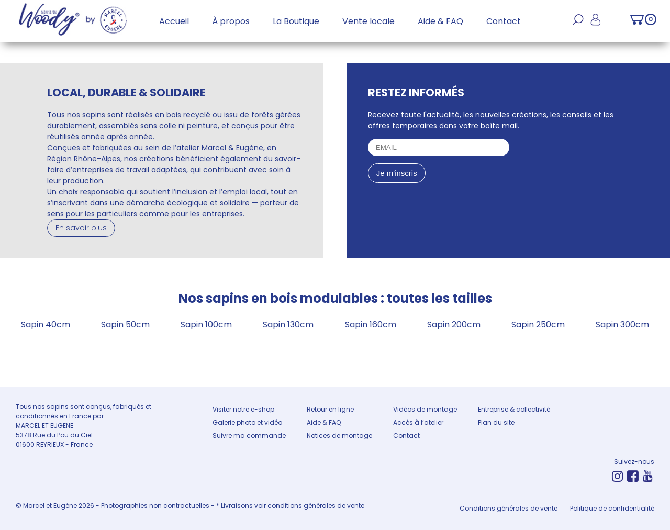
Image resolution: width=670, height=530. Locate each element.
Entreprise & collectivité (514, 409)
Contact (503, 21)
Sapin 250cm (538, 324)
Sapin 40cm (45, 324)
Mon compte (595, 25)
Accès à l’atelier (418, 422)
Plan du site (496, 422)
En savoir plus (81, 228)
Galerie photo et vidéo (247, 422)
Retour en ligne (330, 409)
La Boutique (296, 21)
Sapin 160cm (370, 324)
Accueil (174, 21)
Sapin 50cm (125, 324)
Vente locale (368, 21)
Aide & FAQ (440, 21)
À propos (231, 21)
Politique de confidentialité (612, 508)
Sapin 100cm (206, 324)
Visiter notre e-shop (243, 409)
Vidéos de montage (425, 409)
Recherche (578, 25)
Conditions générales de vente (508, 508)
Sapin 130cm (288, 324)
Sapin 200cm (454, 324)
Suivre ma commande (249, 435)
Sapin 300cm (622, 324)
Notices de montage (339, 435)
